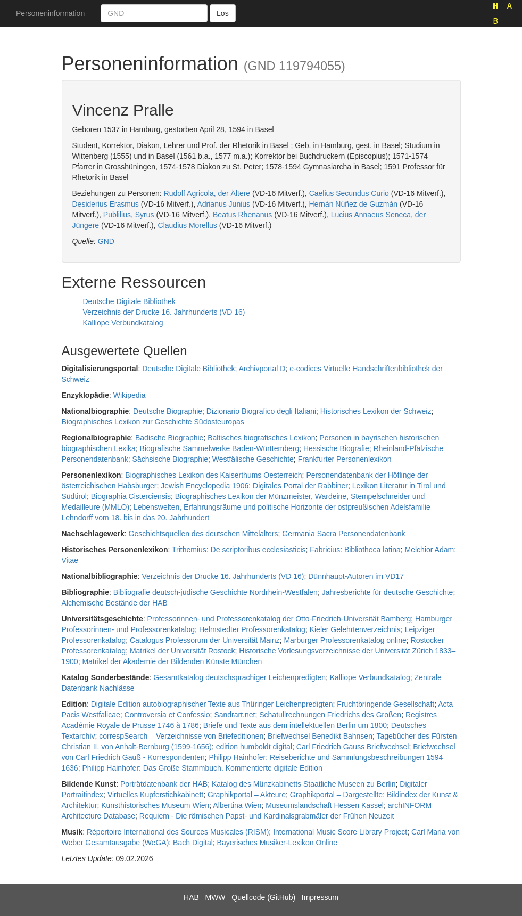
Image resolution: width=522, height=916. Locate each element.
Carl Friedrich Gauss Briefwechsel (352, 746)
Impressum (320, 897)
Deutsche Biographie (167, 411)
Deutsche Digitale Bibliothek (129, 301)
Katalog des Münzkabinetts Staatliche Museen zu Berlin (304, 784)
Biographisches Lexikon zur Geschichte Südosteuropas (153, 422)
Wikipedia (129, 395)
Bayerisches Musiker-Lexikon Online (277, 842)
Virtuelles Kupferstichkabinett (155, 794)
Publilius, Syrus (128, 214)
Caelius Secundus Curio (349, 193)
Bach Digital (193, 842)
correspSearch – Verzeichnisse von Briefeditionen (181, 736)
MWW (215, 897)
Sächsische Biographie (170, 459)
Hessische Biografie (336, 448)
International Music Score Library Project (340, 832)
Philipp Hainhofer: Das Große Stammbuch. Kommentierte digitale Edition (202, 768)
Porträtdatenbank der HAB (164, 784)
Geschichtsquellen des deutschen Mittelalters (203, 533)
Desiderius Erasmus (105, 204)
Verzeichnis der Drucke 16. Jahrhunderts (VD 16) (164, 312)
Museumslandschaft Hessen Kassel (325, 805)
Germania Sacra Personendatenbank (343, 533)
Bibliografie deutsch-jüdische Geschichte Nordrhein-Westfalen (215, 592)
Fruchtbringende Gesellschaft (385, 704)
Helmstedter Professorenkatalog (252, 629)
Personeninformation (50, 13)
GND (106, 241)
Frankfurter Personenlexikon (345, 459)
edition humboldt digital (254, 746)
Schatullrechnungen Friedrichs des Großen (330, 714)
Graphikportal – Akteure (247, 794)
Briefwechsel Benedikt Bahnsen (320, 736)
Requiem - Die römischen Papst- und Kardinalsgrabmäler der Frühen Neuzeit (266, 816)
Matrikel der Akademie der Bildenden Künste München (172, 661)
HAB (191, 897)
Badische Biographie (169, 438)
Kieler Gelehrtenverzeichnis (355, 629)
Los (223, 13)
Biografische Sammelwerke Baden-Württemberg (220, 448)
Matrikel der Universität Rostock (182, 651)
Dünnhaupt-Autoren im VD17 (356, 576)
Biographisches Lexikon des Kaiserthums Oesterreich (213, 475)
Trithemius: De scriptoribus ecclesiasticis (239, 549)
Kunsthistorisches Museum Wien (155, 805)
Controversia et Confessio (167, 714)
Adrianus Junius (223, 204)
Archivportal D (262, 368)
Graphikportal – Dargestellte (336, 794)
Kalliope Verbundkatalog (123, 322)
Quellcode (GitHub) (263, 897)
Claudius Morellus (187, 225)
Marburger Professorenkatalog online (345, 640)
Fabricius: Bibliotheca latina (355, 549)
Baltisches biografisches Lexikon (261, 438)
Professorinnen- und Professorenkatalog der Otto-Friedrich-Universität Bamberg (279, 619)
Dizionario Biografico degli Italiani (261, 411)
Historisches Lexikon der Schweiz (376, 411)
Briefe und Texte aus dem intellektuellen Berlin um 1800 (295, 725)
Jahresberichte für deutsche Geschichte (387, 592)
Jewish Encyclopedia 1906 (204, 485)
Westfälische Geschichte (253, 459)
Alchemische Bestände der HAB (115, 603)
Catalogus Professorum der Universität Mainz (205, 640)
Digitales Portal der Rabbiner (300, 485)
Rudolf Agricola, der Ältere (207, 193)
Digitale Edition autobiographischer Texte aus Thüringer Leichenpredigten (212, 704)
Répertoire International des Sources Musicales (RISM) (178, 832)
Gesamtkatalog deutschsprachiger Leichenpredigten (239, 677)
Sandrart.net (234, 714)
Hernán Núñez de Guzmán (353, 204)
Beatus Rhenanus (242, 214)
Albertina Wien (237, 805)
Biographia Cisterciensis (131, 496)
